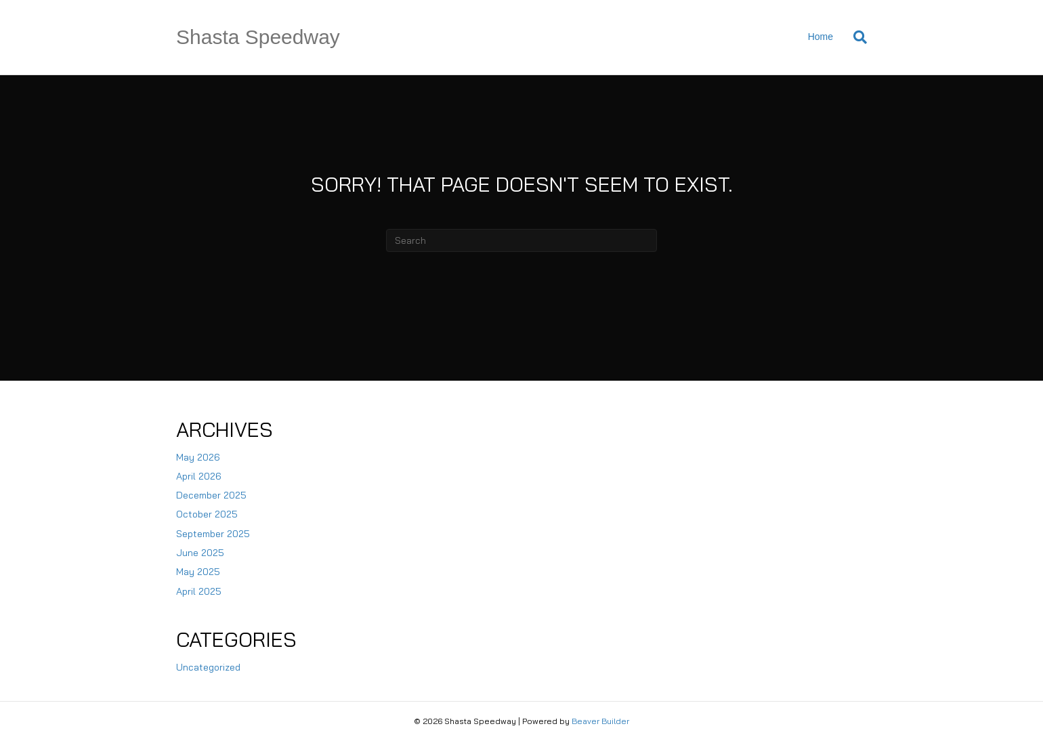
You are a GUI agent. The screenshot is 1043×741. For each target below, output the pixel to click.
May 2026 (198, 457)
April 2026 (198, 476)
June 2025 (200, 553)
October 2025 (207, 514)
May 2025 (198, 572)
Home (820, 36)
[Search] (855, 37)
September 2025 (213, 534)
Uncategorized (208, 667)
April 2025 (198, 591)
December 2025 (211, 495)
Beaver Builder (600, 721)
